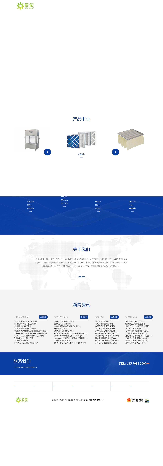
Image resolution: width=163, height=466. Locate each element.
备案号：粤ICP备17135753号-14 (93, 456)
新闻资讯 (128, 6)
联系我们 (140, 6)
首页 (65, 6)
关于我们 (78, 6)
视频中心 (103, 6)
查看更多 (81, 177)
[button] (47, 159)
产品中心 (90, 6)
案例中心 (115, 6)
